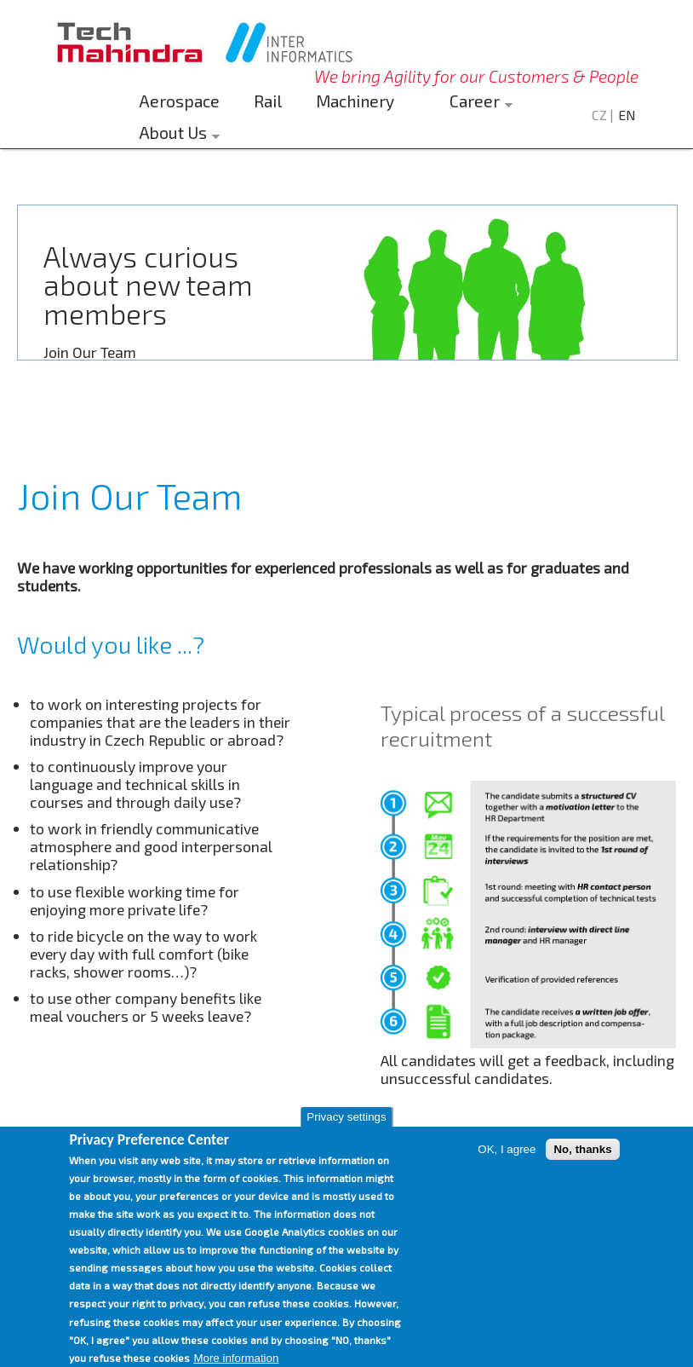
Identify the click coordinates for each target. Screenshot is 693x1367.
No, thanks (582, 1168)
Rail (268, 101)
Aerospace (179, 101)
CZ (599, 115)
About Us (175, 135)
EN (626, 115)
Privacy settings (346, 1137)
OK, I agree (507, 1168)
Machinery (355, 101)
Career (477, 103)
